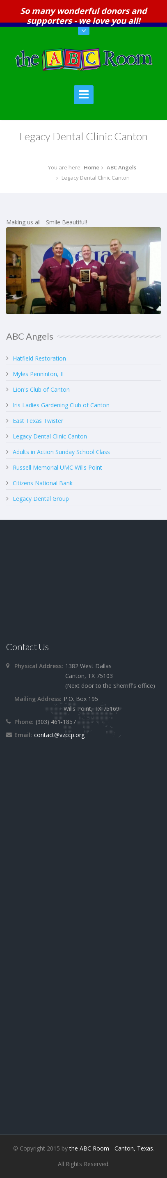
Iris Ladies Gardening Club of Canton (61, 405)
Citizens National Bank (43, 483)
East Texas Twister (38, 421)
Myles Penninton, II (38, 374)
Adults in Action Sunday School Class (61, 452)
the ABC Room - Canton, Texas (111, 1148)
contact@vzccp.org (59, 735)
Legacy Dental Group (41, 498)
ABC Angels (121, 167)
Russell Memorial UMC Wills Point (57, 467)
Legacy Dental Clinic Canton (50, 436)
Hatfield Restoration (39, 358)
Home (91, 167)
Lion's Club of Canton (41, 389)
